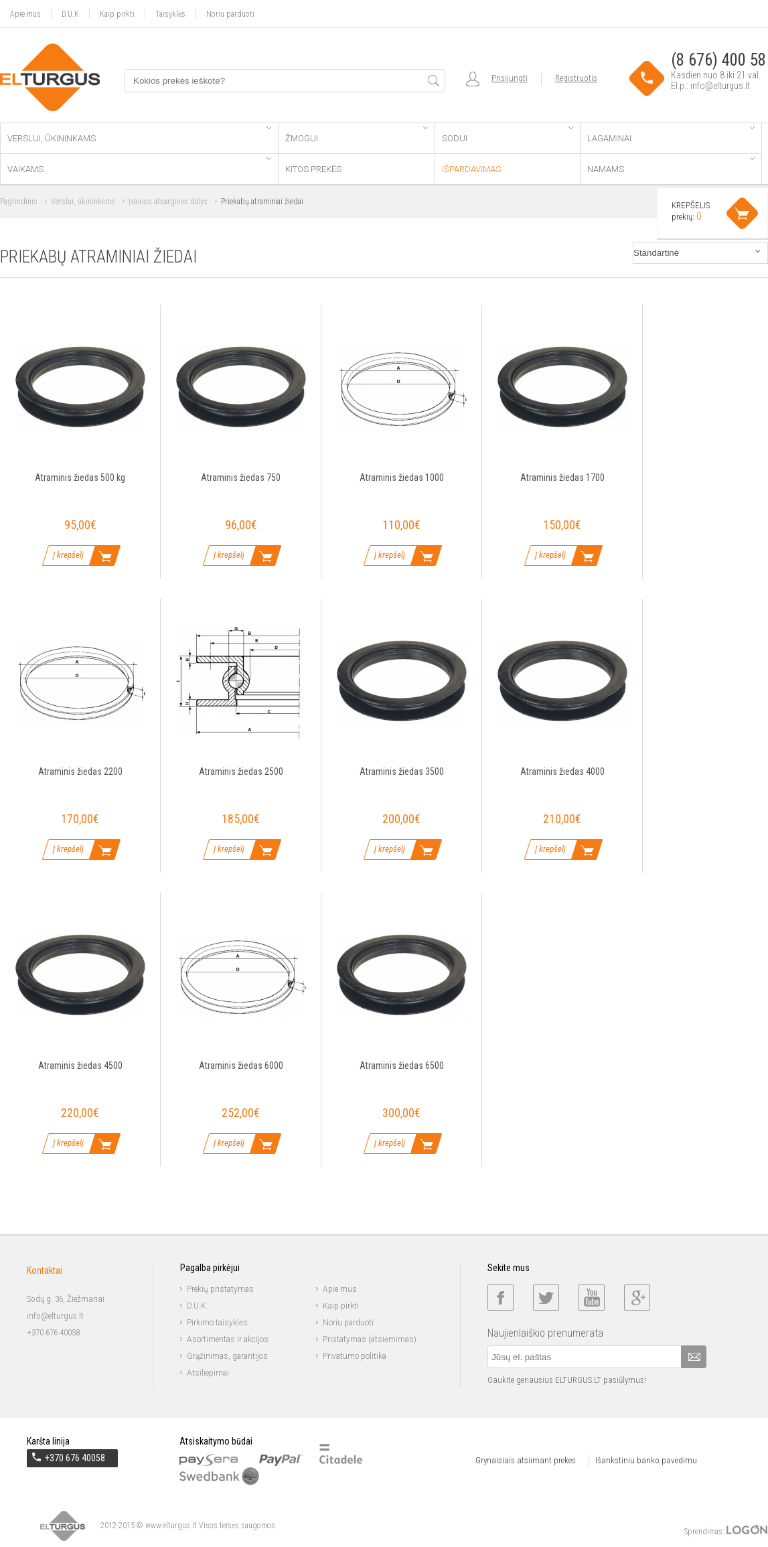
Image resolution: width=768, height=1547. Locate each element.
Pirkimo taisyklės (217, 1322)
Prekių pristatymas (220, 1289)
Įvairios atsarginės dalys (168, 201)
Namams (671, 165)
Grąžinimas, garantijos (227, 1356)
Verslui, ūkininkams (139, 135)
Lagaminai (671, 135)
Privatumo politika (354, 1356)
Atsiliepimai (208, 1373)
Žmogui (356, 135)
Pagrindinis (18, 201)
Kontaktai (44, 1270)
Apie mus (25, 13)
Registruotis (576, 78)
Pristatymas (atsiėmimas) (369, 1339)
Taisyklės (170, 13)
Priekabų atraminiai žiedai (262, 201)
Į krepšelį (68, 555)
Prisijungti (509, 78)
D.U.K (70, 13)
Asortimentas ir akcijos (227, 1339)
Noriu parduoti (230, 13)
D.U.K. (197, 1306)
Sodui (507, 135)
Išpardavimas (471, 169)
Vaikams (139, 165)
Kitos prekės (313, 169)
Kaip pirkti (117, 13)
